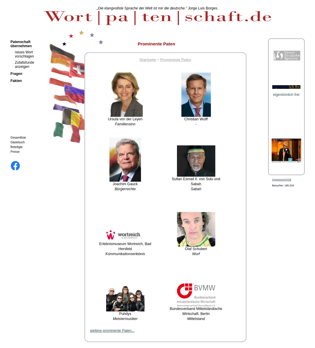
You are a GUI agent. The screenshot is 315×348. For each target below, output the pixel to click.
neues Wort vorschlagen (24, 54)
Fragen (16, 74)
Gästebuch (18, 142)
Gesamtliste (18, 137)
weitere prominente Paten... (112, 331)
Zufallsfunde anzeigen (24, 64)
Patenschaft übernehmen (21, 44)
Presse (15, 151)
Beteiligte (17, 147)
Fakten (16, 81)
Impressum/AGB (281, 179)
